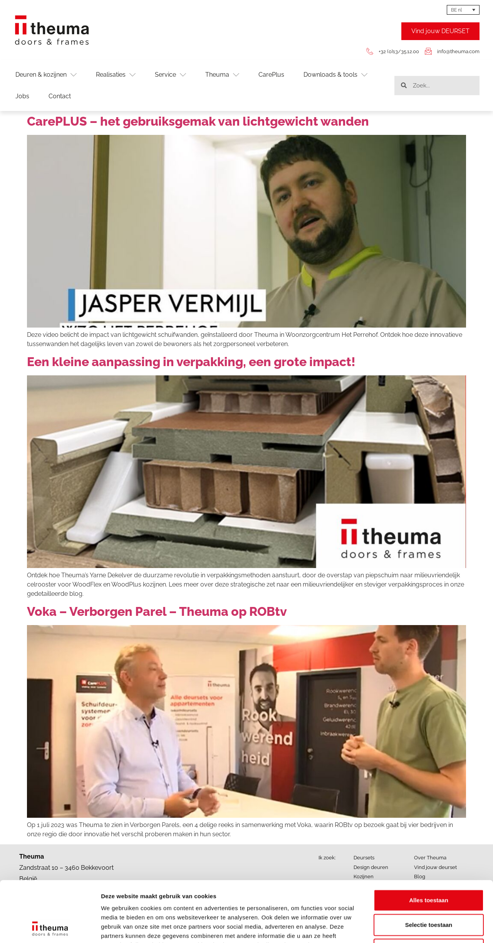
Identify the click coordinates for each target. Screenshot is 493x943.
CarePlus (271, 74)
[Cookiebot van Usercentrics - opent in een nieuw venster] (50, 928)
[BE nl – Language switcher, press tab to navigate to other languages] (463, 9)
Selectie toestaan (429, 867)
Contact (60, 96)
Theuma (222, 75)
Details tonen (416, 928)
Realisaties (116, 75)
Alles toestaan (428, 843)
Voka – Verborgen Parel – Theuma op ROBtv (157, 611)
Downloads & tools (335, 75)
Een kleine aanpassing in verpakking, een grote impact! (191, 362)
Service (170, 75)
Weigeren (428, 892)
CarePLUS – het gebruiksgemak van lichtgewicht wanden (198, 121)
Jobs (22, 96)
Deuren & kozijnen (46, 75)
